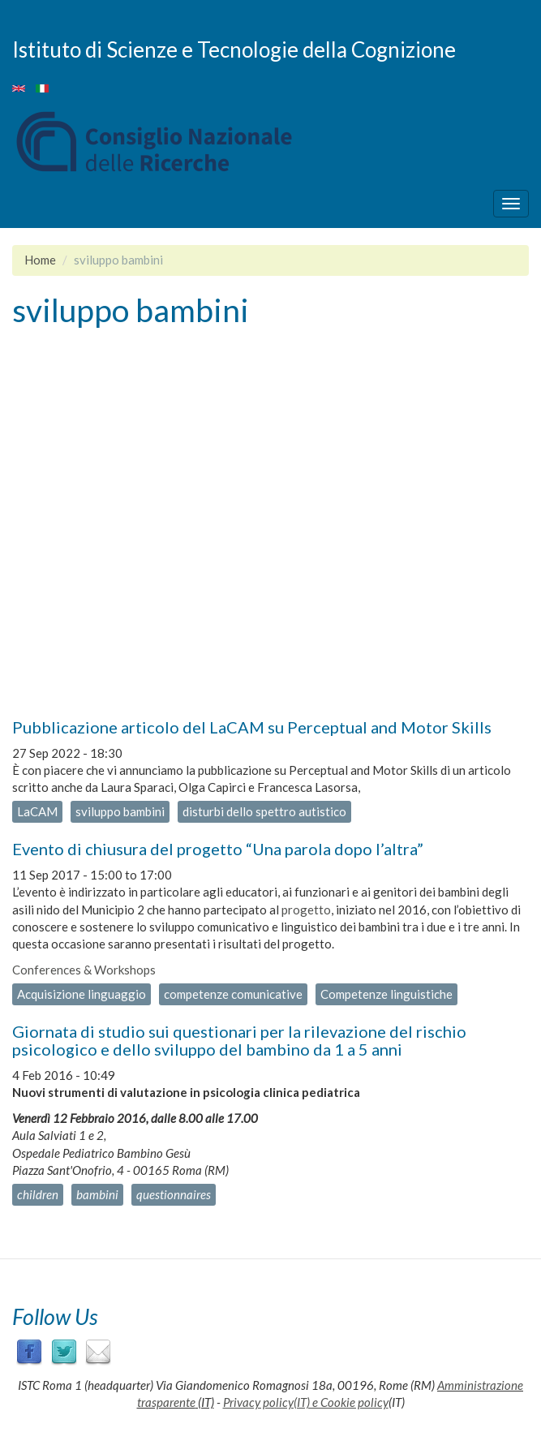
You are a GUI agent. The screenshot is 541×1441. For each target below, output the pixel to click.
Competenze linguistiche (386, 994)
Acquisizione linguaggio (81, 994)
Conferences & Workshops (84, 969)
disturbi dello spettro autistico (264, 811)
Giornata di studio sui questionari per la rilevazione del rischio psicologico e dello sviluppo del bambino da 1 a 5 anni (239, 1040)
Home (40, 259)
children (37, 1194)
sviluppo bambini (120, 811)
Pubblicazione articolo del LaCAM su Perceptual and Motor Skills (252, 727)
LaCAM (37, 811)
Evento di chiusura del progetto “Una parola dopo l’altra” (217, 848)
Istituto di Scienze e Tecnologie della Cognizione (234, 49)
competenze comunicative (233, 994)
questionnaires (173, 1194)
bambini (97, 1194)
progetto (306, 909)
